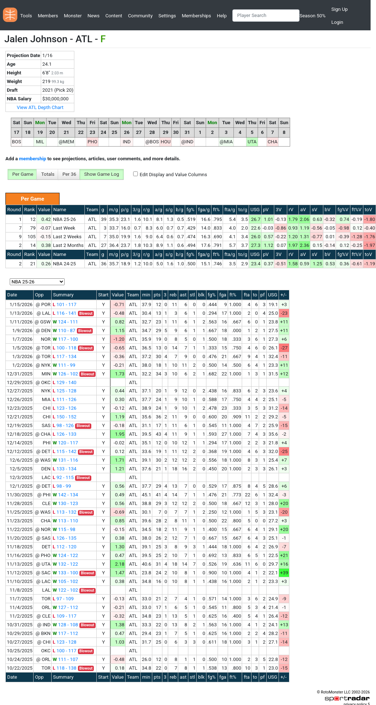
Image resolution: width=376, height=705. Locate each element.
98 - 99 (62, 486)
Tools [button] (26, 15)
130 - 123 (65, 503)
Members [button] (48, 15)
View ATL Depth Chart (40, 107)
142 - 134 (65, 494)
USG (255, 209)
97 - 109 (63, 598)
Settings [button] (167, 15)
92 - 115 (63, 477)
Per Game (22, 174)
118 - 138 (64, 668)
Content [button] (113, 15)
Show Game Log (101, 174)
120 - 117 (65, 442)
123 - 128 (64, 642)
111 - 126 (64, 399)
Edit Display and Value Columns (173, 174)
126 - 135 (64, 538)
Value (44, 209)
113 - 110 (65, 520)
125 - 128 (64, 390)
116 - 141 (64, 313)
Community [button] (140, 15)
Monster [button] (73, 15)
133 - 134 (64, 468)
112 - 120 (64, 546)
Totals (47, 174)
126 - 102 (65, 374)
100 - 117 (64, 650)
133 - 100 (65, 572)
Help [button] (222, 15)
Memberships (196, 15)
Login (337, 22)
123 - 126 (64, 408)
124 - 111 (65, 322)
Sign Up (339, 9)
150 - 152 (64, 416)
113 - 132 (64, 512)
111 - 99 (64, 365)
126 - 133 (64, 434)
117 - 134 (64, 356)
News (93, 15)
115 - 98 (64, 529)
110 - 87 (64, 330)
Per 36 (69, 174)
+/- (283, 294)
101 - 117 (64, 304)
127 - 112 (65, 607)
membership (32, 158)
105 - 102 (65, 581)
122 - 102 (65, 590)
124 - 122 (65, 555)
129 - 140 (64, 382)
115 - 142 (64, 451)
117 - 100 (65, 339)
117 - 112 (65, 633)
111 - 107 (65, 659)
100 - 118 (64, 348)
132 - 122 (65, 564)
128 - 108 (65, 624)
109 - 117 (64, 616)
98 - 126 (63, 425)
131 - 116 (65, 460)
